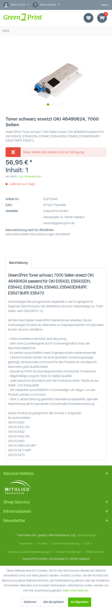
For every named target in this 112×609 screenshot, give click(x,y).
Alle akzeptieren (53, 602)
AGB (87, 543)
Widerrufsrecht (95, 551)
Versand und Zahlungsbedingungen (29, 551)
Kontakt (42, 543)
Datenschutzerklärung (65, 543)
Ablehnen (30, 602)
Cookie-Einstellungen (68, 551)
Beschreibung (18, 262)
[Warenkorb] (102, 18)
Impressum (26, 543)
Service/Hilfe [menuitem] (45, 5)
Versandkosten (87, 535)
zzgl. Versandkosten (29, 176)
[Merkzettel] (88, 18)
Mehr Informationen (76, 590)
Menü (101, 5)
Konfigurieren (79, 602)
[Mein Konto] (16, 4)
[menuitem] (16, 5)
